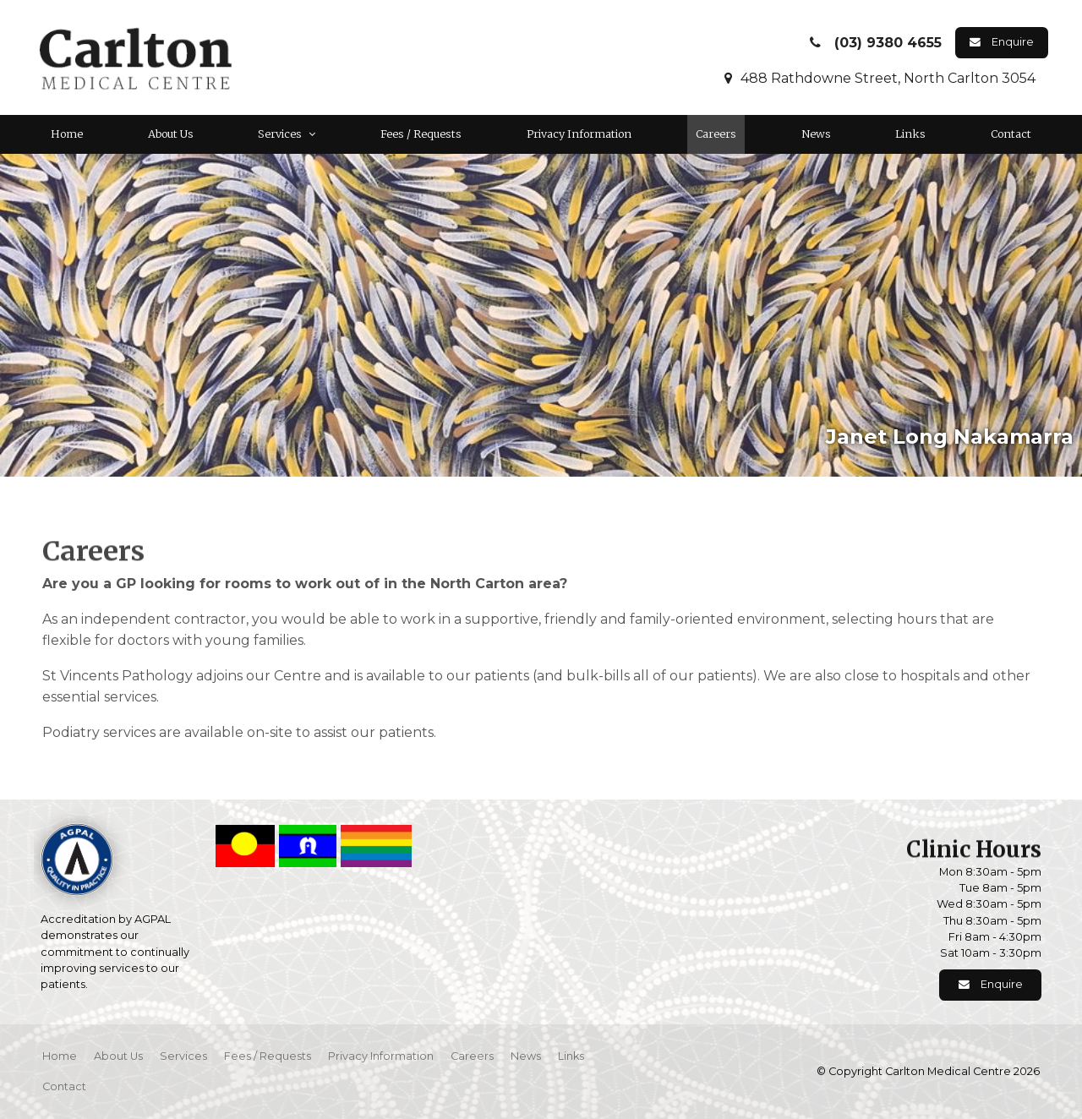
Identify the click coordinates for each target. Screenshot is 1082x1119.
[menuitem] (59, 1056)
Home (67, 133)
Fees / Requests (421, 133)
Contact (1011, 133)
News (816, 133)
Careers (716, 133)
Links (910, 133)
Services (280, 133)
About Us (171, 133)
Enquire (1013, 41)
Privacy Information (579, 133)
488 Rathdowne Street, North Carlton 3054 (888, 78)
